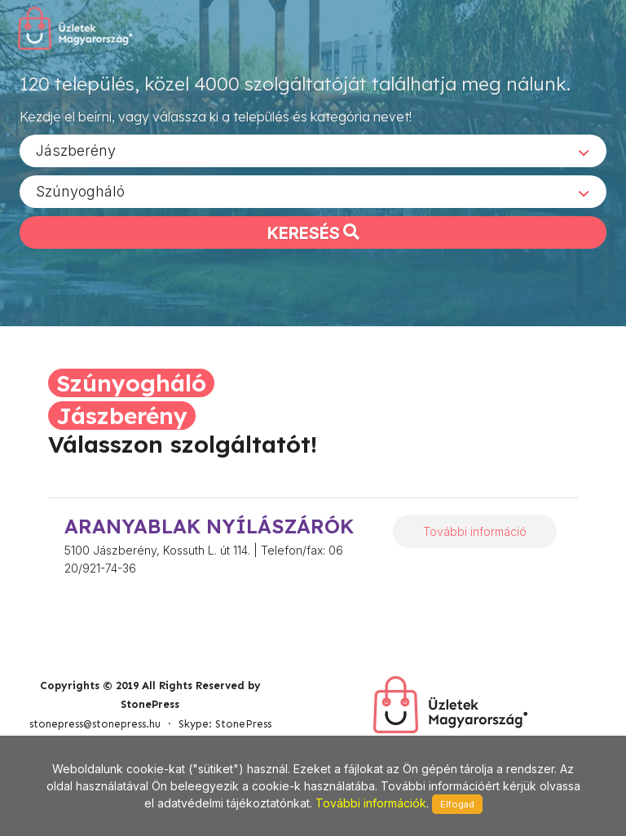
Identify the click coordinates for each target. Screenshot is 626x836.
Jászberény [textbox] (76, 149)
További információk (370, 803)
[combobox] (313, 150)
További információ (475, 531)
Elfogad (457, 804)
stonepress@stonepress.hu (95, 724)
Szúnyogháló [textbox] (80, 190)
